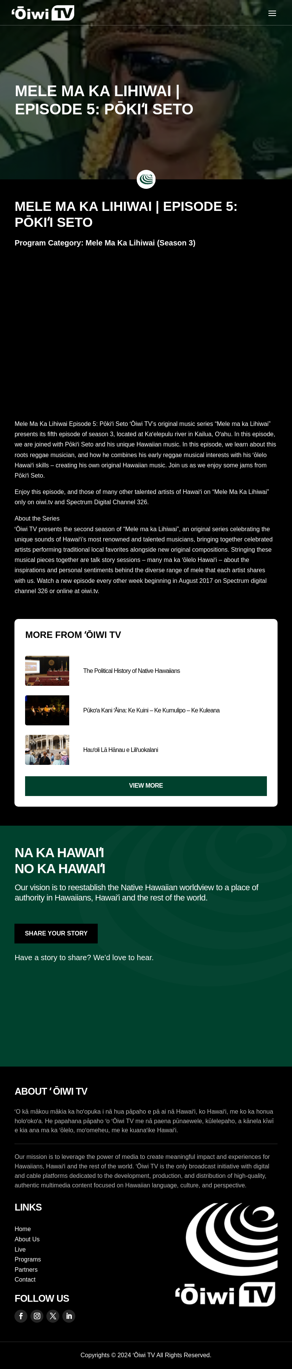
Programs (27, 1259)
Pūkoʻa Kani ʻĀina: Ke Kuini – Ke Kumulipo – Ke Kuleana (151, 710)
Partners (25, 1269)
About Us (27, 1239)
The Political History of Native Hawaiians (131, 671)
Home (22, 1229)
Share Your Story (56, 933)
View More (146, 785)
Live (19, 1249)
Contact (24, 1279)
